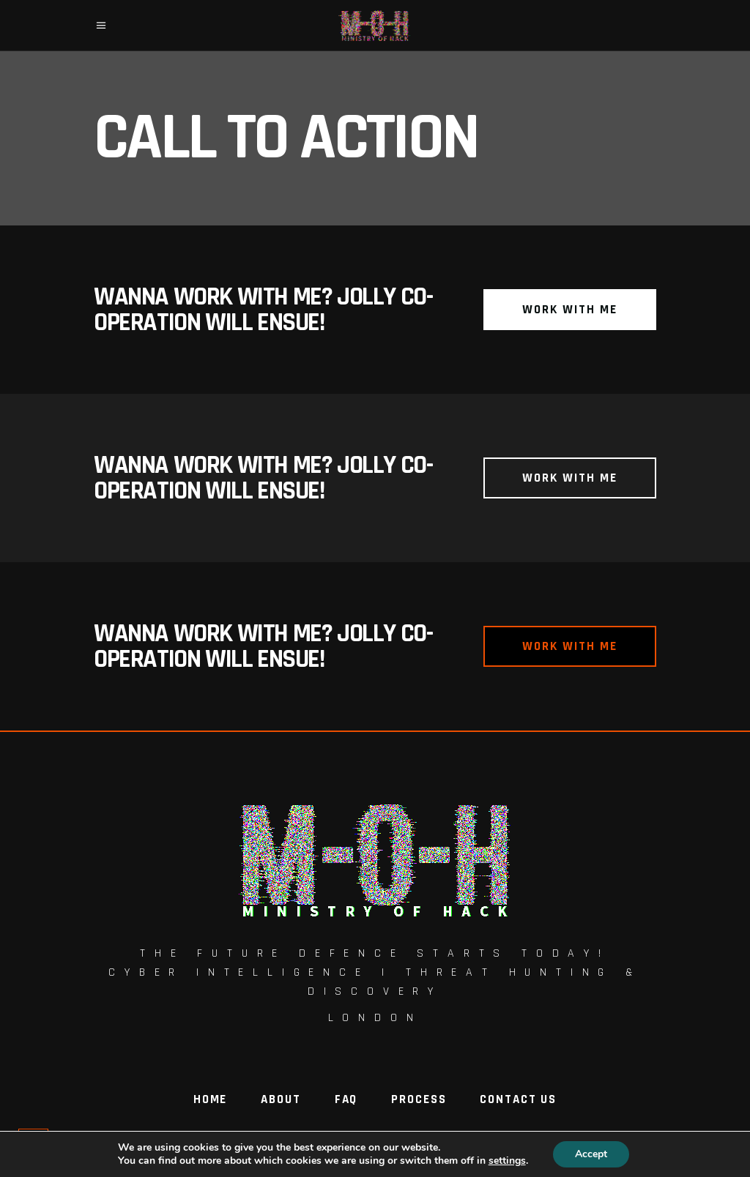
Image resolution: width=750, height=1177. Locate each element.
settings (507, 1160)
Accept (591, 1154)
